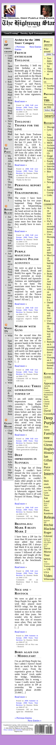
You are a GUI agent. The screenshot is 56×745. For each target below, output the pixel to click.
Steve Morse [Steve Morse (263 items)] (47, 550)
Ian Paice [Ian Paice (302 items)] (47, 465)
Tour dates (49, 59)
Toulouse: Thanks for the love (27, 125)
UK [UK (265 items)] (49, 569)
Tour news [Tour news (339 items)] (47, 557)
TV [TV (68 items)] (45, 569)
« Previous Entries (20, 48)
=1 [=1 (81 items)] (45, 381)
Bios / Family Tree (50, 175)
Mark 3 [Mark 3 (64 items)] (46, 503)
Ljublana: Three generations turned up (28, 389)
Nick (49, 208)
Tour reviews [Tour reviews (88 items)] (47, 563)
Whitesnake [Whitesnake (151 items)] (49, 579)
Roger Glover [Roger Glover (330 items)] (48, 534)
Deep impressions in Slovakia (26, 458)
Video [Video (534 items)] (48, 576)
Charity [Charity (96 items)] (47, 401)
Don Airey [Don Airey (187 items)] (47, 428)
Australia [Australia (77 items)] (47, 386)
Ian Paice (7, 150)
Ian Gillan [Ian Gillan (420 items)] (48, 458)
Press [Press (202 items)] (46, 510)
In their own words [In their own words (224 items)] (47, 482)
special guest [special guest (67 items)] (46, 545)
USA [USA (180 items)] (46, 572)
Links (49, 195)
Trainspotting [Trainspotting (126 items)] (50, 566)
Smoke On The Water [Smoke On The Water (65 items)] (47, 539)
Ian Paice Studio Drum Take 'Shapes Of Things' (11, 172)
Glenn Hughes (8, 425)
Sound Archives (51, 138)
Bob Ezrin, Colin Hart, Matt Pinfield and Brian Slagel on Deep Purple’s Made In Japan (11, 100)
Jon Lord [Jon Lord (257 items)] (46, 499)
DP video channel (9, 48)
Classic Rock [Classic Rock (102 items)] (47, 405)
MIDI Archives (51, 144)
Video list (49, 64)
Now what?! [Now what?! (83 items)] (46, 506)
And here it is (49, 216)
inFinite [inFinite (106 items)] (47, 470)
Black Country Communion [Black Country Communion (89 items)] (48, 390)
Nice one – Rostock (23, 591)
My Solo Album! (11, 158)
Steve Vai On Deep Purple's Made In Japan (11, 130)
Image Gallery (50, 157)
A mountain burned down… (51, 228)
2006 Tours (28, 107)
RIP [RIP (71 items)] (45, 522)
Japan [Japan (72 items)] (46, 490)
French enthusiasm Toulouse (23, 56)
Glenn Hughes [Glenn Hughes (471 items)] (49, 447)
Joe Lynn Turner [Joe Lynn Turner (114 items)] (47, 492)
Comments (19, 730)
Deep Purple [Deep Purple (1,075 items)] (49, 420)
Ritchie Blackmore (11, 211)
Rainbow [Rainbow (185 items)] (48, 513)
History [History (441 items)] (49, 453)
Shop (49, 69)
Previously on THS (49, 105)
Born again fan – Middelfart (27, 654)
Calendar (10, 730)
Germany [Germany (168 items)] (48, 441)
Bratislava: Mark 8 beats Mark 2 (25, 527)
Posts (5, 730)
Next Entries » (34, 720)
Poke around (47, 50)
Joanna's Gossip (51, 191)
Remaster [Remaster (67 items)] (47, 520)
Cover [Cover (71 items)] (46, 408)
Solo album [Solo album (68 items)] (47, 542)
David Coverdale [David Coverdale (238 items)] (49, 412)
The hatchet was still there (50, 247)
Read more (20, 101)
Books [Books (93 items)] (46, 399)
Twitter (50, 88)
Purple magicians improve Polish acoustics (27, 257)
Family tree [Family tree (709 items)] (49, 435)
